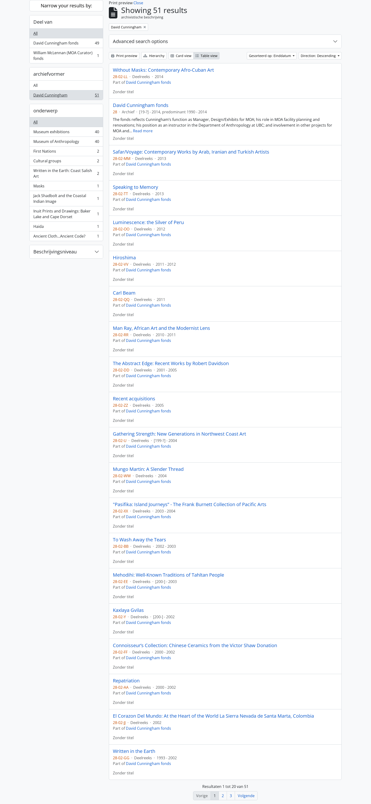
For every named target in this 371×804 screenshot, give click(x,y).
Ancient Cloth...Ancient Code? (66, 237)
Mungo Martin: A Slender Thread (148, 469)
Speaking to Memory (135, 187)
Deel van (42, 22)
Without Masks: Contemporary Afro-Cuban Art (163, 70)
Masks (66, 187)
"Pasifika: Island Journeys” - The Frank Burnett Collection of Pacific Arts (189, 504)
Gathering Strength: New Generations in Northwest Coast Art (179, 434)
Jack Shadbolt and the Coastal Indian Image (66, 198)
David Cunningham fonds (66, 44)
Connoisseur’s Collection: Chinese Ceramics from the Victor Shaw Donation (195, 645)
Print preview (124, 55)
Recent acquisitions (134, 399)
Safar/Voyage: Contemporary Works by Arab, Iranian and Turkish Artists (191, 152)
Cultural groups (66, 162)
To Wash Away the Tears (139, 540)
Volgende (246, 795)
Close (138, 2)
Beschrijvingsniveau (55, 251)
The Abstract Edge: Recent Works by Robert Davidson (171, 363)
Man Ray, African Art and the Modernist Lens (161, 328)
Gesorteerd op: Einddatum (270, 55)
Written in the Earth (134, 751)
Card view (181, 55)
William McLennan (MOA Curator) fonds (66, 55)
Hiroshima (124, 258)
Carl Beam (124, 293)
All (35, 33)
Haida (66, 227)
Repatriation (126, 681)
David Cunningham (66, 96)
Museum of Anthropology (66, 142)
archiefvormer (49, 74)
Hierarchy (153, 55)
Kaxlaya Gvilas (128, 610)
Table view (206, 55)
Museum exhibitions (66, 133)
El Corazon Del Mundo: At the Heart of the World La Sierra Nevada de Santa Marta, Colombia (213, 716)
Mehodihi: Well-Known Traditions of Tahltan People (168, 575)
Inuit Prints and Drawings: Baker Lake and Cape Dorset (66, 213)
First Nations (66, 152)
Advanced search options (140, 41)
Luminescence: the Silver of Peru (148, 222)
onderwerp (45, 110)
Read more (143, 130)
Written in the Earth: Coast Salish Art (66, 173)
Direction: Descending (319, 55)
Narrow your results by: (66, 5)
